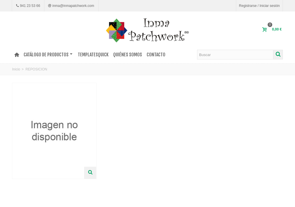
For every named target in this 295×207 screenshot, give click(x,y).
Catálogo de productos (48, 54)
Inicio (16, 69)
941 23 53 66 (29, 6)
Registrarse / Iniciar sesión (259, 6)
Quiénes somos (127, 54)
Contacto (156, 54)
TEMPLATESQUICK (93, 54)
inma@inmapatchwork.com (72, 6)
